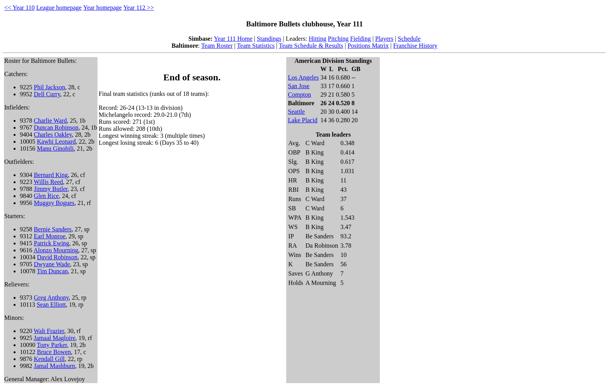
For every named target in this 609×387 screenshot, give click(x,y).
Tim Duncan (52, 271)
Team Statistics (256, 45)
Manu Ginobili (55, 148)
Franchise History (415, 45)
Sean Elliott (51, 304)
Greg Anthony (51, 297)
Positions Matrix (368, 45)
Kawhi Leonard (56, 141)
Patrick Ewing (51, 243)
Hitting (317, 38)
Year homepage (102, 7)
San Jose (299, 86)
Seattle (296, 111)
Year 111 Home (233, 38)
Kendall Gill (49, 359)
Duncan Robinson (56, 127)
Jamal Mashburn (54, 366)
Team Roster (217, 45)
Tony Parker (52, 345)
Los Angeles (303, 77)
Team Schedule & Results (311, 45)
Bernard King (51, 175)
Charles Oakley (53, 134)
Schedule (409, 38)
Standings (269, 38)
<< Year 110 (19, 7)
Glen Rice (46, 196)
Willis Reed (48, 182)
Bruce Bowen (54, 352)
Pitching (338, 38)
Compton (299, 94)
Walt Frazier (49, 331)
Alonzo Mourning (55, 250)
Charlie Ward (50, 120)
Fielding (360, 38)
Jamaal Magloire (54, 338)
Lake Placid (302, 120)
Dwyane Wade (52, 264)
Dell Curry (47, 94)
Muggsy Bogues (54, 203)
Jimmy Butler (51, 189)
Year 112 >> (138, 7)
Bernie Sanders (52, 229)
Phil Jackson (49, 87)
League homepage (59, 7)
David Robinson (57, 257)
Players (384, 38)
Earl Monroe (49, 236)
